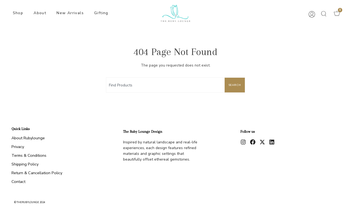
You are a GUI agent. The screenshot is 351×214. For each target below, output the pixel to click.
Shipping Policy (24, 164)
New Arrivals (70, 13)
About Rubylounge (28, 138)
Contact (18, 181)
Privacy (17, 146)
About (40, 13)
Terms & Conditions (28, 155)
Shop (18, 13)
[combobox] (164, 85)
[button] (323, 13)
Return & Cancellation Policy (36, 173)
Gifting (101, 13)
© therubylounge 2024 (29, 202)
